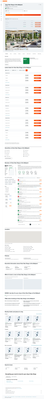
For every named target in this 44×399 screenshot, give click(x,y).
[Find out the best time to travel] (1, 13)
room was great (13, 182)
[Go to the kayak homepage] (5, 1)
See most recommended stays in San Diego (36, 345)
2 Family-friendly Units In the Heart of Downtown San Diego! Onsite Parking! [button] (18, 323)
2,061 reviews (11, 8)
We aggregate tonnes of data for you (24, 391)
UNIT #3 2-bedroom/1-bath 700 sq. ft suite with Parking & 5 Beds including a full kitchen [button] (18, 355)
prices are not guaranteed (19, 388)
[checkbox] (8, 196)
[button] (1, 1)
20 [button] (17, 22)
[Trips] (1, 16)
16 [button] (10, 22)
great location (6, 179)
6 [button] (17, 19)
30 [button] (10, 26)
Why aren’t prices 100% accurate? (24, 393)
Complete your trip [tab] (8, 376)
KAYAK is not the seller (24, 390)
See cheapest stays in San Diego (38, 329)
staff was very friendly (11, 179)
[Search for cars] (1, 6)
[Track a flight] (1, 11)
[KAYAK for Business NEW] (1, 14)
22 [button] (20, 22)
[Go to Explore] (1, 10)
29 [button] (20, 24)
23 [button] (10, 24)
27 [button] (17, 24)
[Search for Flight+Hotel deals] (1, 8)
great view (10, 182)
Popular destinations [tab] (14, 376)
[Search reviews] (27, 177)
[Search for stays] (1, 5)
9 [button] (28, 19)
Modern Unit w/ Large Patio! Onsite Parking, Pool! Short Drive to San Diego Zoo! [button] (28, 323)
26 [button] (15, 24)
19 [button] (15, 22)
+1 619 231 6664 (7, 7)
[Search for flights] (1, 3)
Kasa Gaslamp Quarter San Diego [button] (9, 338)
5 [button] (15, 19)
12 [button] (33, 19)
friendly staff (6, 182)
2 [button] (10, 19)
